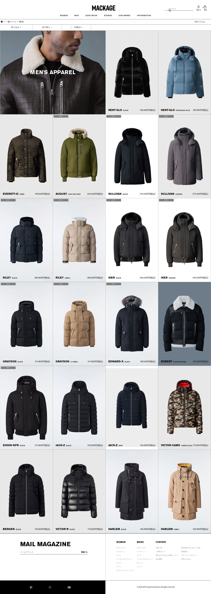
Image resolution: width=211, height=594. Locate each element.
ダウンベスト (121, 547)
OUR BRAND (124, 16)
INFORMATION (144, 16)
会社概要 (159, 559)
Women (64, 16)
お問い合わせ (186, 559)
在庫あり (78, 27)
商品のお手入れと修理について (167, 555)
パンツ (118, 566)
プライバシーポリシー (189, 555)
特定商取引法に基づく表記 (190, 547)
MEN (76, 16)
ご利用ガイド (160, 551)
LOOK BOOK (91, 16)
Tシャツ (119, 562)
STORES (108, 16)
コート (118, 555)
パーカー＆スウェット (124, 559)
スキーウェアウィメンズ (125, 570)
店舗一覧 (159, 547)
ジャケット (120, 551)
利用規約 (184, 551)
